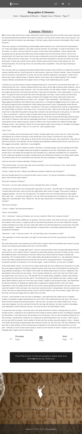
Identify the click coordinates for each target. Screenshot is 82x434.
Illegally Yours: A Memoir (51, 16)
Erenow (29, 429)
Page (21, 338)
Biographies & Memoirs (29, 16)
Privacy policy (51, 429)
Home (15, 16)
